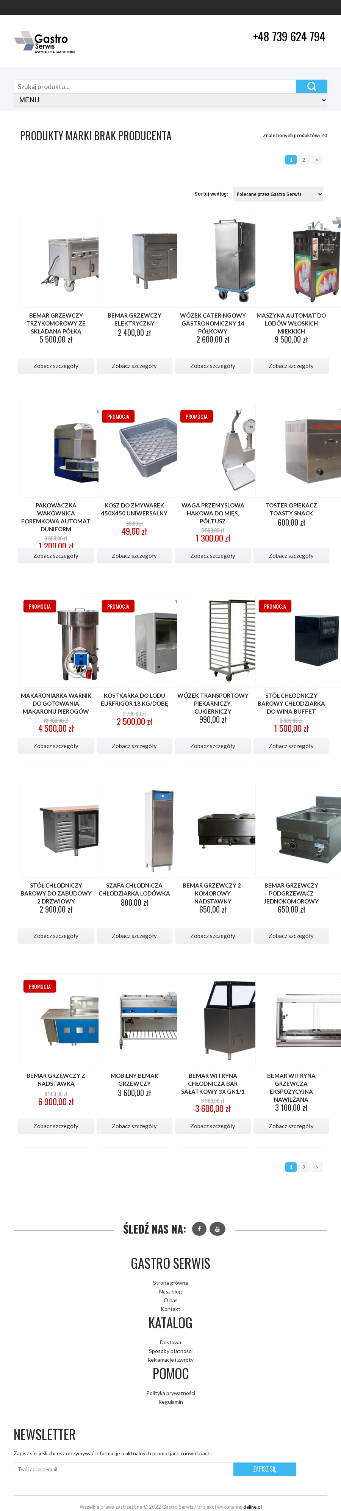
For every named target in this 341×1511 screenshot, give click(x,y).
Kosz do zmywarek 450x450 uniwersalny (134, 509)
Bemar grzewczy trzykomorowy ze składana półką (56, 323)
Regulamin (170, 1401)
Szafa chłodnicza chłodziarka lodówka (134, 889)
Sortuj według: (211, 194)
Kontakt (170, 1309)
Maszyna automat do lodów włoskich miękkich (291, 323)
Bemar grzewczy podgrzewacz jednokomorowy (291, 893)
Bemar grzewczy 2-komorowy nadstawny (213, 893)
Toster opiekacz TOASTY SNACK (291, 509)
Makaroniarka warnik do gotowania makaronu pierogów (56, 703)
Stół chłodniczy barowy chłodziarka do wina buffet (291, 703)
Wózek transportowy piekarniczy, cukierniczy (213, 703)
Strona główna (170, 1282)
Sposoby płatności (170, 1351)
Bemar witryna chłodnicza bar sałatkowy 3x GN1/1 (213, 1083)
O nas (171, 1300)
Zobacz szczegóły (55, 365)
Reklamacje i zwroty (170, 1359)
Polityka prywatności (170, 1393)
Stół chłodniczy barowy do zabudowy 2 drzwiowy (56, 893)
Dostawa (170, 1342)
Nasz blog (170, 1291)
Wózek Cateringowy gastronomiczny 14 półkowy (213, 323)
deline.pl (252, 1507)
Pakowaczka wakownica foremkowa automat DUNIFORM (56, 517)
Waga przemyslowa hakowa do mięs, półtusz (212, 513)
